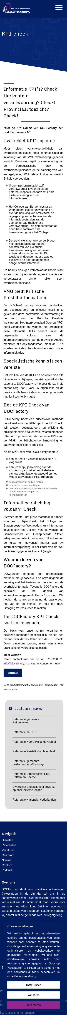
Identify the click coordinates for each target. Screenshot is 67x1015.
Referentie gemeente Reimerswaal (26, 721)
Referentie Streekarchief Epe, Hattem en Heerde (31, 775)
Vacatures (8, 850)
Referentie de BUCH (26, 732)
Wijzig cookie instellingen (19, 1012)
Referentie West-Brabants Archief (34, 751)
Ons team (8, 855)
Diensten (7, 840)
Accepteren (33, 1005)
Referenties (9, 845)
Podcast (7, 870)
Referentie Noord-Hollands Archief (34, 741)
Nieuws (6, 860)
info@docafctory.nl (15, 663)
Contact (7, 865)
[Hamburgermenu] (59, 8)
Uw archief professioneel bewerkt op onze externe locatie (34, 788)
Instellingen (33, 985)
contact (13, 672)
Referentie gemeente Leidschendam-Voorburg (28, 763)
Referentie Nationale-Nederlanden (34, 799)
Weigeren (33, 995)
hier (16, 689)
